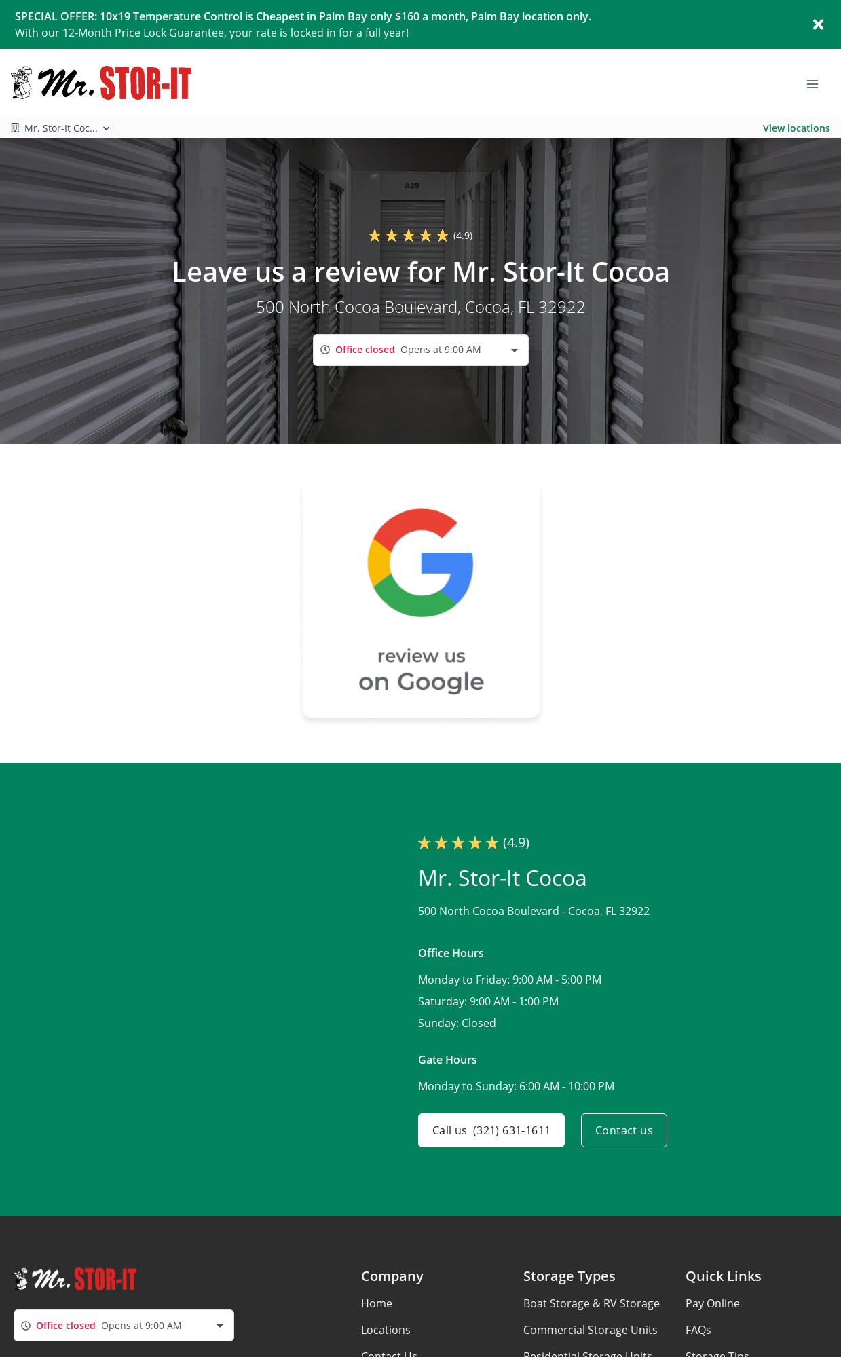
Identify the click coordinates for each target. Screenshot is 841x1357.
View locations (796, 128)
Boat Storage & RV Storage (591, 1303)
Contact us (624, 1130)
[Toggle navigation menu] (818, 83)
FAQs (698, 1329)
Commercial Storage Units (590, 1329)
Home (376, 1303)
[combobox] (421, 350)
